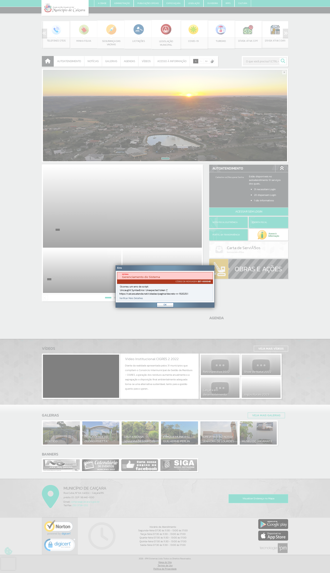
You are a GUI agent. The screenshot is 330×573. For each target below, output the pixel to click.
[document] (165, 286)
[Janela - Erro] (165, 286)
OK (165, 304)
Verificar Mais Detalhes (131, 298)
